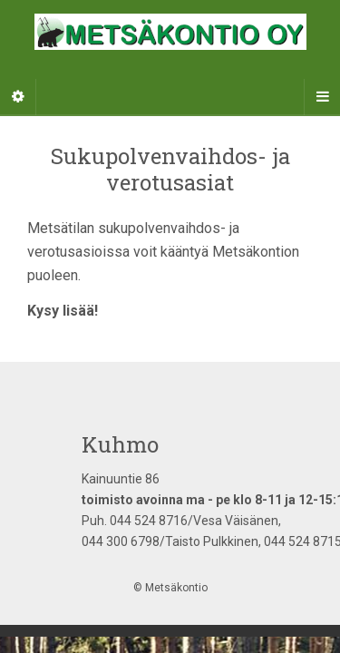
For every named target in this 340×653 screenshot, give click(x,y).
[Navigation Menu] (322, 97)
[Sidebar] (18, 97)
